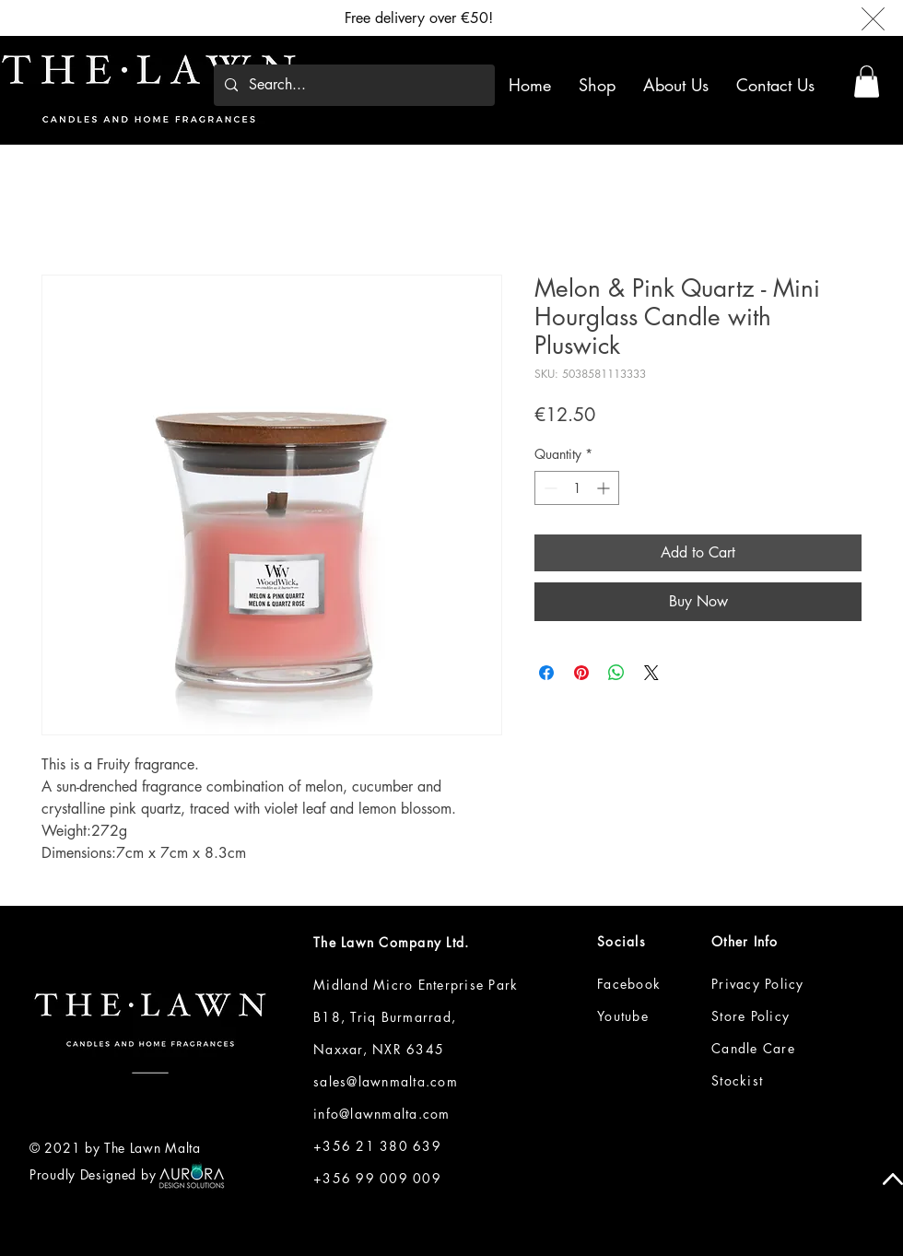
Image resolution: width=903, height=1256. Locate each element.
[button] (600, 84)
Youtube (623, 1016)
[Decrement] (548, 488)
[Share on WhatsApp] (616, 673)
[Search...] (352, 85)
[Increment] (604, 488)
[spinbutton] (576, 488)
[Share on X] (651, 673)
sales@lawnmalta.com (385, 1081)
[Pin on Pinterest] (581, 673)
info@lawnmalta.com (382, 1113)
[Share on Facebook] (546, 673)
